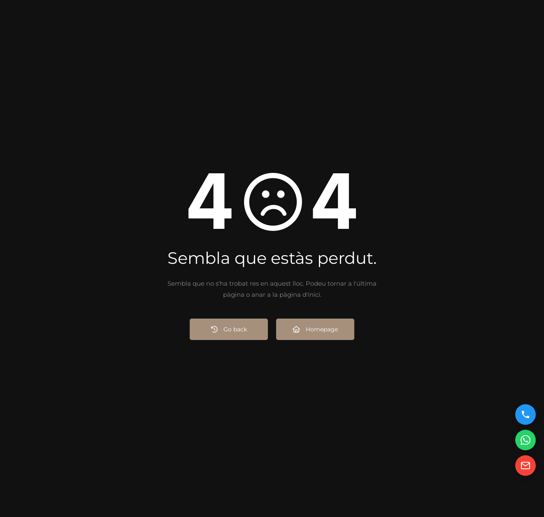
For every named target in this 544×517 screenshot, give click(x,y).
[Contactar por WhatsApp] (525, 440)
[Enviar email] (525, 465)
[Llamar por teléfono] (525, 414)
